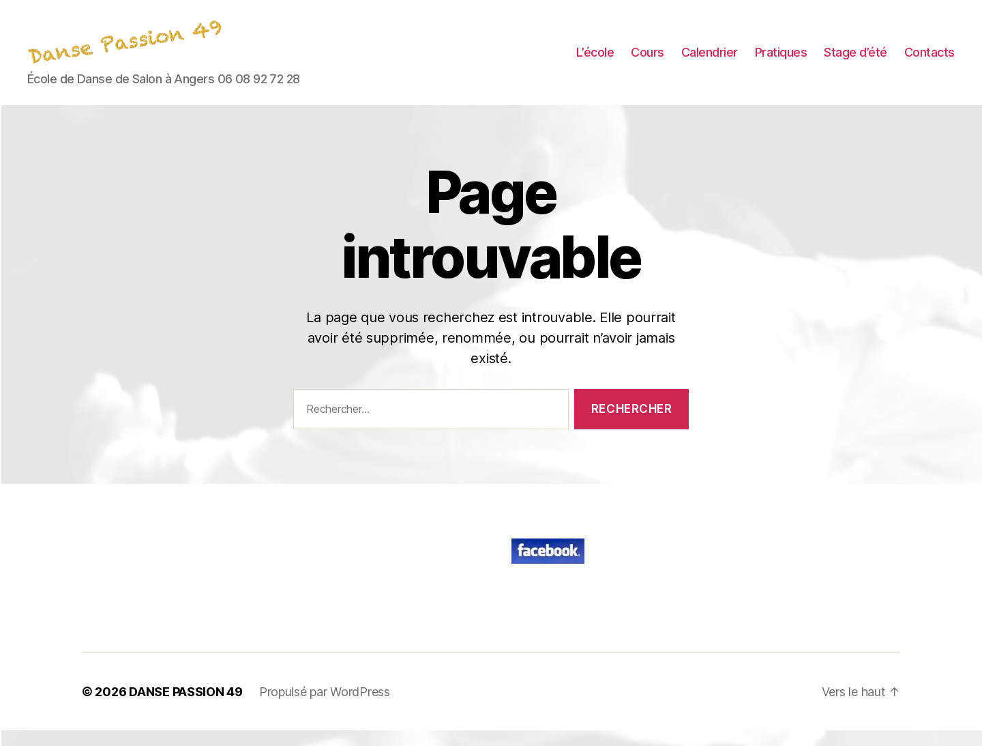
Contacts (929, 60)
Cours (647, 60)
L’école (595, 60)
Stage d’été (855, 60)
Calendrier (709, 60)
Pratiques (781, 60)
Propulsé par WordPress (324, 707)
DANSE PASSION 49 (186, 707)
